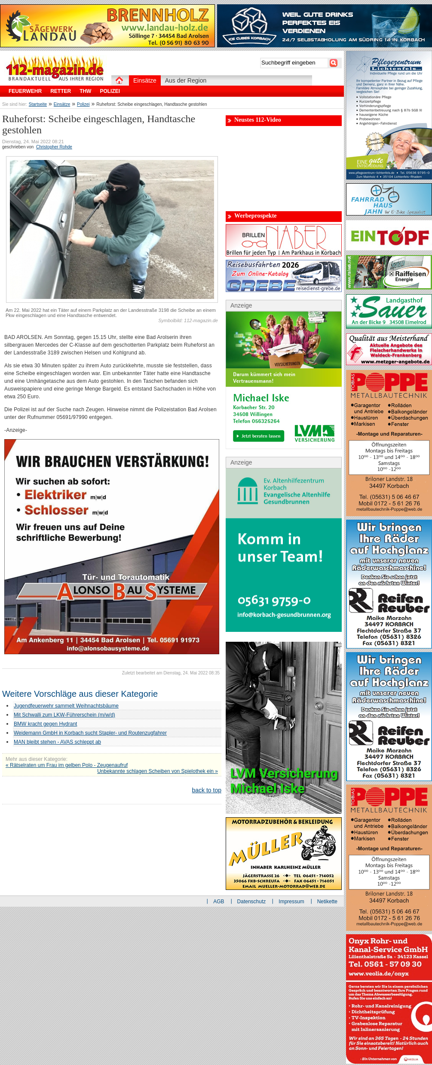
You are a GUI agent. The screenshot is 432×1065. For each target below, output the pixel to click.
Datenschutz (251, 902)
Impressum (291, 902)
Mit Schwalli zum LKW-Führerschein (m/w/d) (64, 715)
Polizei (83, 104)
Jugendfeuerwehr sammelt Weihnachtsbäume (66, 706)
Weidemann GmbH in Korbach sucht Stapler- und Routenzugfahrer (90, 733)
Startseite (38, 104)
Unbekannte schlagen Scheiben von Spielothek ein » (157, 771)
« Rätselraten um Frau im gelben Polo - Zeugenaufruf (67, 765)
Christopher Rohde (54, 147)
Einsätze (62, 104)
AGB (218, 902)
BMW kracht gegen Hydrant (45, 724)
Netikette (327, 902)
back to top (207, 790)
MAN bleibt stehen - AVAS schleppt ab (57, 742)
